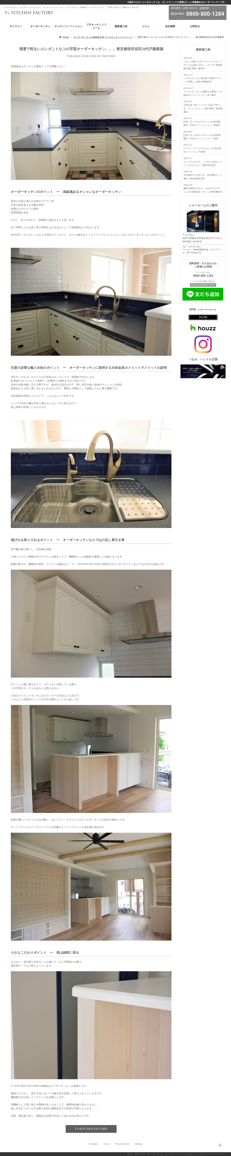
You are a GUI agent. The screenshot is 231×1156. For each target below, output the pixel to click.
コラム (145, 26)
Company (93, 1143)
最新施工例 (121, 26)
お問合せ (195, 26)
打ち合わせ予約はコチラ (203, 285)
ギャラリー (16, 26)
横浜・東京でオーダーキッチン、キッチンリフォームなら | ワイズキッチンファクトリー (177, 1154)
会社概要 (170, 26)
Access (106, 1143)
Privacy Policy (122, 1143)
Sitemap (138, 1143)
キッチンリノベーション (68, 26)
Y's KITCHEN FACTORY (91, 1128)
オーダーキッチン (40, 26)
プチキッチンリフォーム (96, 26)
